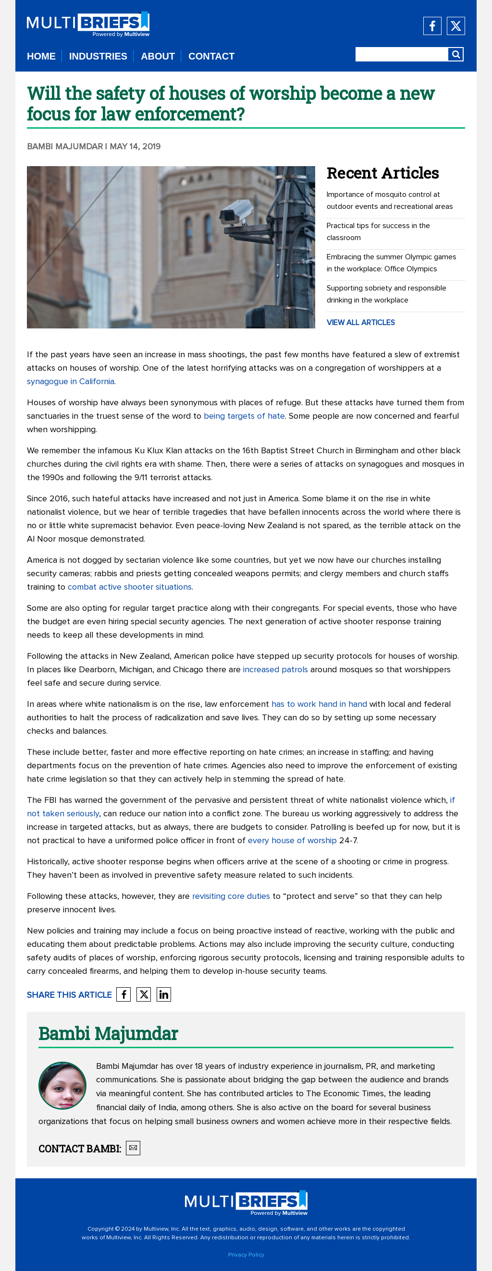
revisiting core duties (231, 896)
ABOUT (158, 56)
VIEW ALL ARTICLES (361, 323)
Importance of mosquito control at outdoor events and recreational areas (390, 200)
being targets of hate (244, 416)
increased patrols (275, 670)
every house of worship (292, 840)
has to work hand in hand (319, 704)
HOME (41, 56)
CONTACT (211, 56)
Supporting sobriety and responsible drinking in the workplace (386, 294)
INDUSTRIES (98, 56)
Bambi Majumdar (65, 147)
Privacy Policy (246, 1255)
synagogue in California (70, 381)
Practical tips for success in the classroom (378, 232)
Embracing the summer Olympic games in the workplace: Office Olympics (391, 263)
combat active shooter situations (130, 587)
